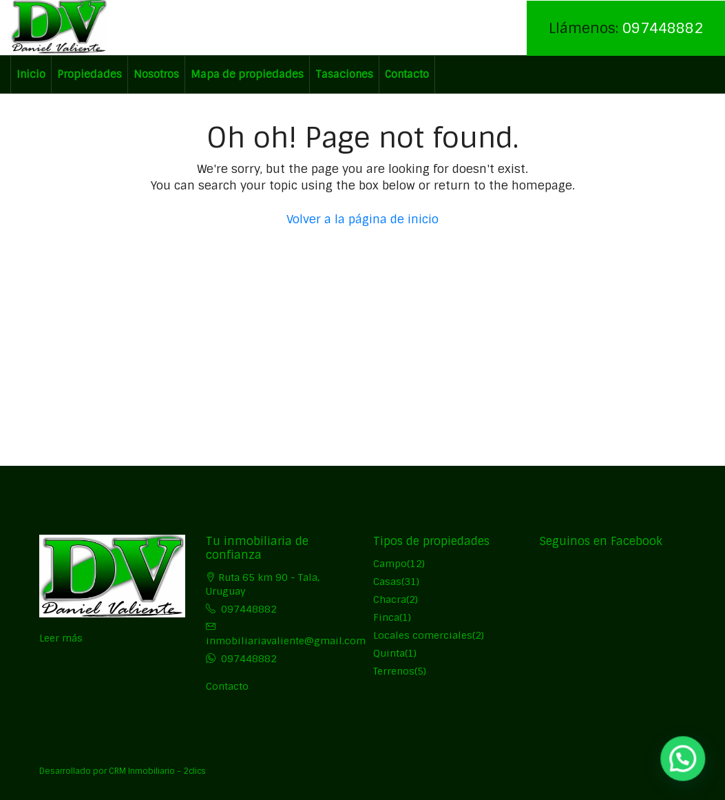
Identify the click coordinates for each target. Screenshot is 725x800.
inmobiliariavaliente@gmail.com (286, 641)
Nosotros (156, 74)
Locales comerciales (422, 635)
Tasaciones (344, 74)
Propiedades (89, 74)
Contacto (407, 74)
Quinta (389, 653)
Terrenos (393, 671)
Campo (390, 563)
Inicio (31, 74)
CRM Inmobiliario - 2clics (157, 771)
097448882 (662, 28)
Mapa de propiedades (247, 74)
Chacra (389, 599)
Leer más (61, 638)
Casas (387, 581)
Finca (386, 617)
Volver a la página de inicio (362, 219)
